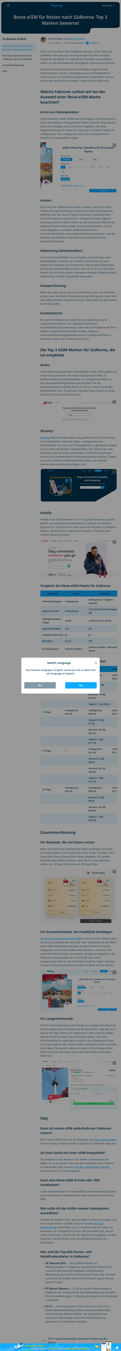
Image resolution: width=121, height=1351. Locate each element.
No (40, 685)
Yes (81, 685)
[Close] (96, 663)
